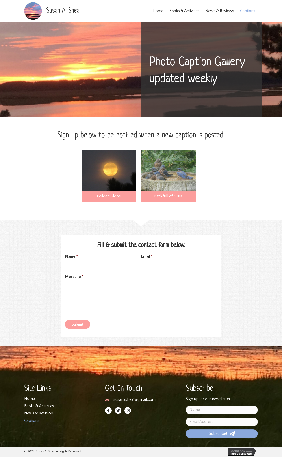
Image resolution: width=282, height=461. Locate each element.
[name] (222, 414)
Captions (31, 424)
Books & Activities (39, 410)
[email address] (222, 426)
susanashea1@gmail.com (134, 403)
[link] (158, 11)
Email (147, 256)
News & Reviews (38, 417)
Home (29, 403)
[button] (108, 414)
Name (71, 256)
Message (74, 277)
